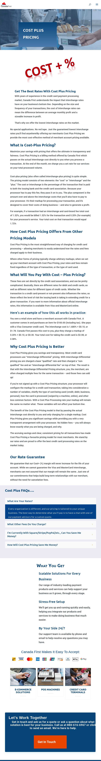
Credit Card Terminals (78, 691)
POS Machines (50, 689)
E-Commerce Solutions (23, 691)
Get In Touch (47, 742)
